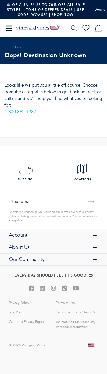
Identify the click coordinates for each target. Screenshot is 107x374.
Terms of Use (65, 303)
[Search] (73, 28)
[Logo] (38, 28)
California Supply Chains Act (77, 312)
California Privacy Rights (26, 322)
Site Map (15, 312)
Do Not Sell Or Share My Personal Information (75, 324)
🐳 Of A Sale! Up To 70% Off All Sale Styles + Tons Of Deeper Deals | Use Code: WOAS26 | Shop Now (45, 9)
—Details (98, 9)
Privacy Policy (19, 303)
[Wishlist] (85, 28)
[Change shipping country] (91, 345)
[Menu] (8, 28)
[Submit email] (91, 201)
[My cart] (98, 28)
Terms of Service (71, 212)
